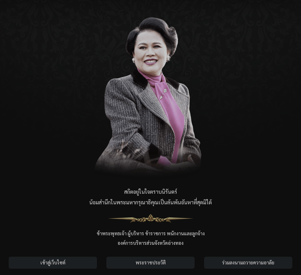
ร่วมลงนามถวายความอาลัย (248, 262)
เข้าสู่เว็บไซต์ (53, 262)
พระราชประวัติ (151, 262)
